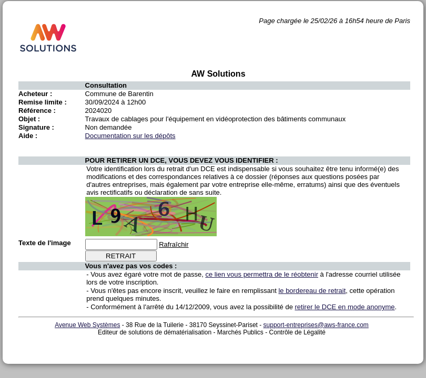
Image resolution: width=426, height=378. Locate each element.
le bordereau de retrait (312, 291)
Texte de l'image (44, 243)
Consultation (106, 85)
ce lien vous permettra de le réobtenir (261, 274)
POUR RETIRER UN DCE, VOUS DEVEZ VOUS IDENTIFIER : (181, 160)
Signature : (36, 127)
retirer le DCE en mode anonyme (345, 307)
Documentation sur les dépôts (130, 136)
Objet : (29, 119)
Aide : (27, 136)
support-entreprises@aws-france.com (316, 325)
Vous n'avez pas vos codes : (131, 266)
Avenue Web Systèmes (87, 325)
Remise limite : (42, 102)
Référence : (37, 110)
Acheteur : (35, 94)
